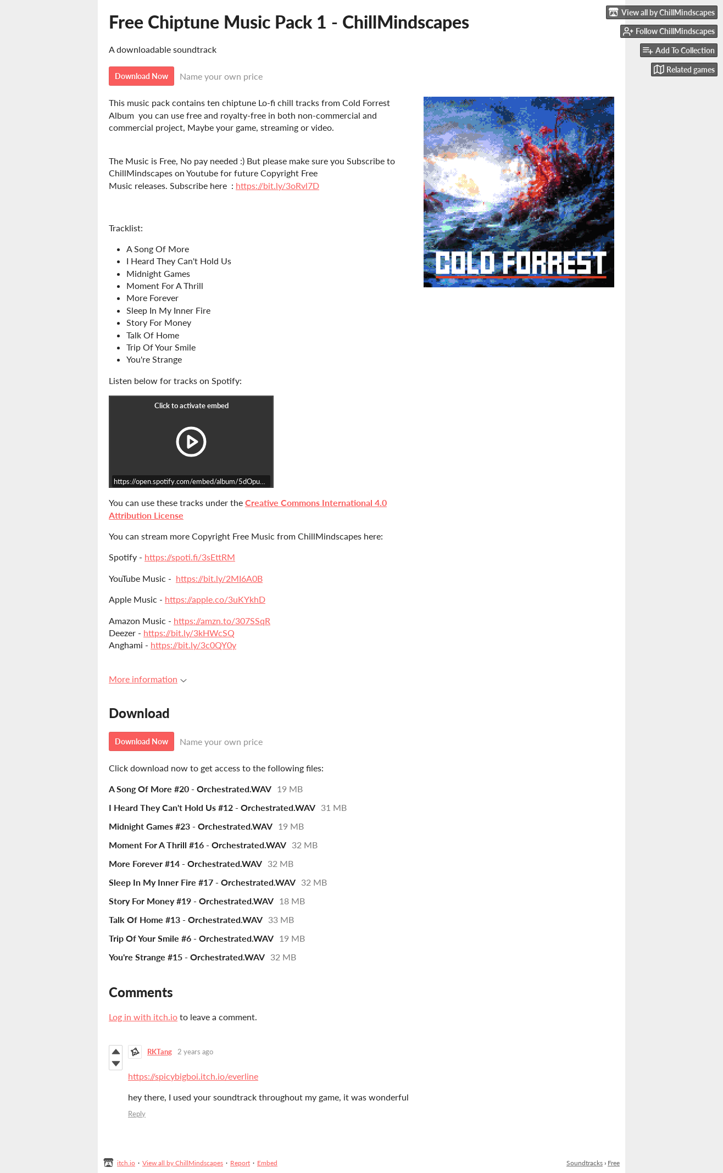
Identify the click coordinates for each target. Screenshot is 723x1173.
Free (614, 1163)
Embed (267, 1163)
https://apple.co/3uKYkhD (215, 599)
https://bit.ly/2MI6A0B (219, 578)
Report (240, 1163)
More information (148, 679)
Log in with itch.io (143, 1016)
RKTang (159, 1051)
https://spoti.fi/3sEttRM (189, 557)
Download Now (141, 76)
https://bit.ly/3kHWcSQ (189, 632)
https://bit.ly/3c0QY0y (193, 645)
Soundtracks (584, 1163)
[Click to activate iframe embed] (191, 442)
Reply (137, 1113)
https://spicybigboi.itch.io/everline (193, 1076)
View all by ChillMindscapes (182, 1163)
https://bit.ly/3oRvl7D (277, 185)
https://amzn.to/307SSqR (222, 620)
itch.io (126, 1163)
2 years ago (195, 1051)
